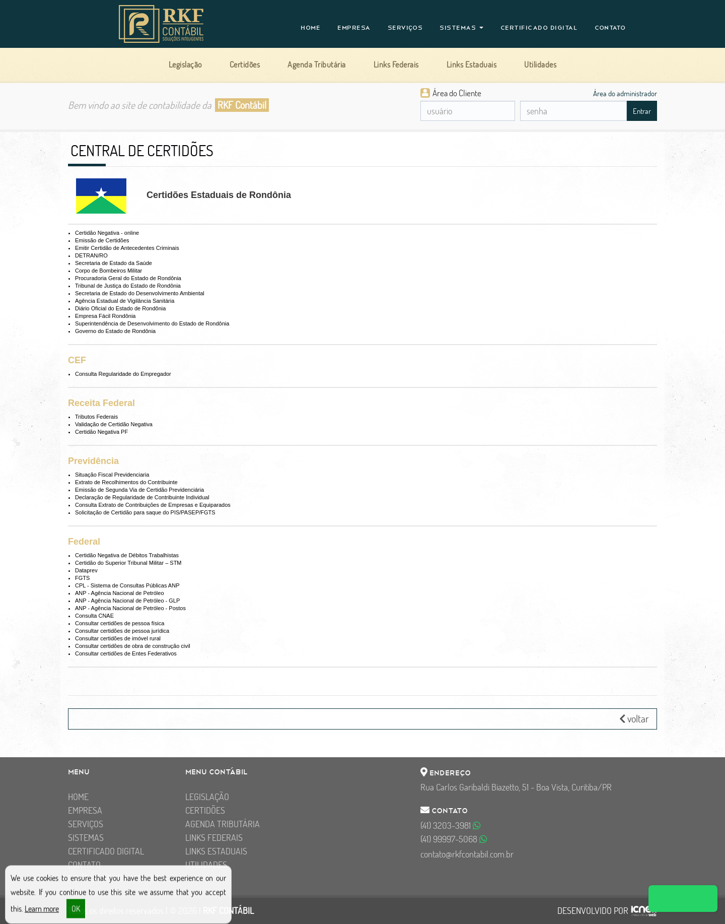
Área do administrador (625, 93)
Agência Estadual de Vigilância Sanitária (124, 301)
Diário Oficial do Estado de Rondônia (120, 308)
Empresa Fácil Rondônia (105, 316)
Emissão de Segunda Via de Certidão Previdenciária (139, 490)
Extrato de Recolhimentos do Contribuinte (126, 482)
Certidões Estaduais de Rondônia (219, 195)
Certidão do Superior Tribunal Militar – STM (128, 563)
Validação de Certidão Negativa (114, 424)
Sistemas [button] (461, 28)
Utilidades (206, 865)
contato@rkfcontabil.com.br (467, 854)
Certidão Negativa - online (107, 233)
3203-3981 (450, 825)
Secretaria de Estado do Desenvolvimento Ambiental (139, 293)
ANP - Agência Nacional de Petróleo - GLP (127, 601)
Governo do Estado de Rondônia (115, 331)
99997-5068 (453, 839)
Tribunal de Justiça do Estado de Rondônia (128, 286)
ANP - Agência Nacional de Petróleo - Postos (130, 608)
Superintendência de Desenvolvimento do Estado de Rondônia (152, 323)
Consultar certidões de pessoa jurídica (122, 631)
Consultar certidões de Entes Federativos (126, 653)
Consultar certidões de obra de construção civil (132, 646)
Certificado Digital (539, 28)
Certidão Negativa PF (101, 432)
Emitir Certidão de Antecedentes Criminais (127, 248)
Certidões (205, 810)
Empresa (354, 28)
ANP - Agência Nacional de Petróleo (119, 593)
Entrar (642, 111)
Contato (610, 28)
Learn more (42, 913)
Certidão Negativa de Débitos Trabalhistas (127, 555)
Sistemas (86, 837)
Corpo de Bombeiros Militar (108, 271)
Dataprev (86, 570)
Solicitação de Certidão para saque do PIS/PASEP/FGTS (145, 512)
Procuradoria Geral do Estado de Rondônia (128, 278)
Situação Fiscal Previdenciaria (112, 475)
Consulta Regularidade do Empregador (123, 374)
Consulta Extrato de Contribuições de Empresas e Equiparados (153, 505)
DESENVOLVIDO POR (592, 910)
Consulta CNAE (94, 616)
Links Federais (214, 837)
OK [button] (75, 913)
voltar (634, 718)
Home (310, 28)
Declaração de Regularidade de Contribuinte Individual (142, 497)
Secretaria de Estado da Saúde (113, 263)
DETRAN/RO (91, 255)
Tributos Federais (96, 417)
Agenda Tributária (222, 824)
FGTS (82, 578)
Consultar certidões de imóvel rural (118, 638)
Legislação (207, 797)
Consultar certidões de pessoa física (119, 623)
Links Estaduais (216, 851)
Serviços (405, 28)
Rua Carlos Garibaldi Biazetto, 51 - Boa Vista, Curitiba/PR (516, 787)
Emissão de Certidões (102, 240)
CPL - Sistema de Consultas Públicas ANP (127, 585)
